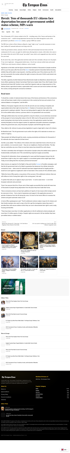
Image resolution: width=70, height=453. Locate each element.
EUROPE (37, 387)
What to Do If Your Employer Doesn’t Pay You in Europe (17, 301)
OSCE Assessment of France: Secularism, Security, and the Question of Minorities (22, 327)
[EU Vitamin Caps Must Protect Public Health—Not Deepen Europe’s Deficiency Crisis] (3, 322)
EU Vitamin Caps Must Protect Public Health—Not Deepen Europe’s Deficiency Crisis (23, 320)
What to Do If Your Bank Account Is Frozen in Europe (16, 314)
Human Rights (23, 9)
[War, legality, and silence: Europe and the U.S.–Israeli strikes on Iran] (29, 262)
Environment (46, 9)
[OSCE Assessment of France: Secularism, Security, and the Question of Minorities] (3, 328)
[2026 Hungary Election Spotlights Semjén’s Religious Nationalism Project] (10, 262)
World (39, 9)
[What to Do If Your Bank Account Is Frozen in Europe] (3, 315)
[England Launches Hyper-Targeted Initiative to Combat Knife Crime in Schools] (48, 238)
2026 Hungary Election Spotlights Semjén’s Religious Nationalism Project (9, 270)
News (6, 13)
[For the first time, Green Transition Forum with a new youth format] (3, 412)
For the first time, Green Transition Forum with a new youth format (19, 413)
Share (3, 31)
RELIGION (38, 393)
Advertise (3, 396)
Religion (35, 9)
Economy (11, 9)
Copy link (8, 31)
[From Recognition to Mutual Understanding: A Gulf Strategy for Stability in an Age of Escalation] (10, 238)
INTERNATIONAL (39, 391)
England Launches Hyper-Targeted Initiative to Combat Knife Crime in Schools (48, 246)
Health (51, 9)
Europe (16, 9)
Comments (26, 28)
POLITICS (38, 389)
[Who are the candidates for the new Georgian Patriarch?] (29, 240)
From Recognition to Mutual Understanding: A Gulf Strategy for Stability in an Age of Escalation (9, 246)
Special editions (5, 389)
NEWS (37, 385)
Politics (29, 9)
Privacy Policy (4, 391)
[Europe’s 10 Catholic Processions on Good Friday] (48, 262)
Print (13, 31)
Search (17, 31)
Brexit (27, 70)
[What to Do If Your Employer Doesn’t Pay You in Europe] (3, 303)
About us (3, 386)
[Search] (2, 4)
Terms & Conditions (6, 394)
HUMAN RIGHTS (39, 394)
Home (2, 15)
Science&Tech (58, 9)
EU (29, 108)
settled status (18, 40)
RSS (5, 4)
